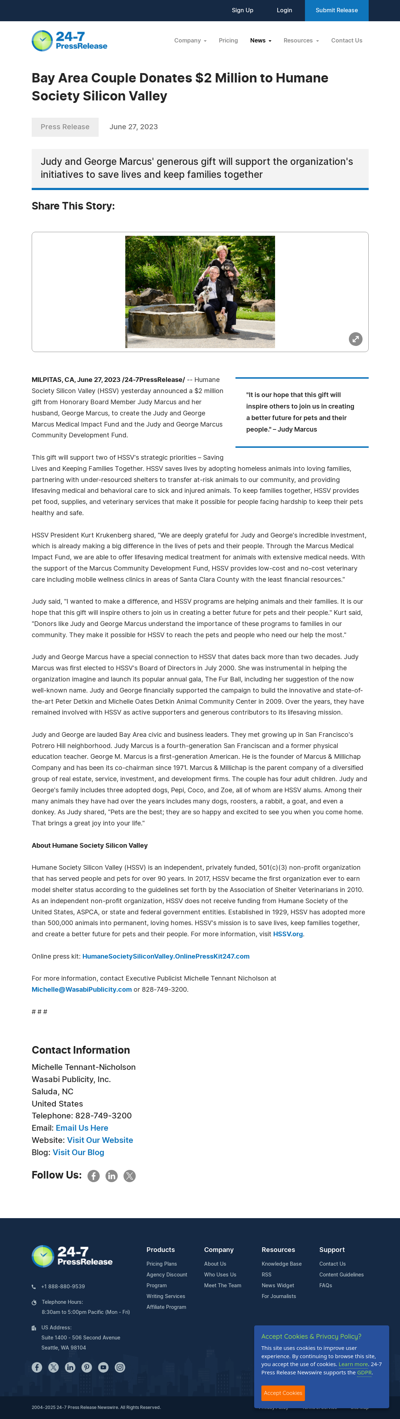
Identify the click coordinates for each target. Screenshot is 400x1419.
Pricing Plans (162, 1264)
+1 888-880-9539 (63, 1286)
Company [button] (188, 41)
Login (284, 10)
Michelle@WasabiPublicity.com (82, 990)
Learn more (353, 1364)
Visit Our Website (100, 1140)
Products (161, 1250)
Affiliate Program (166, 1307)
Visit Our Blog (78, 1153)
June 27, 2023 (133, 127)
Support (332, 1250)
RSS (266, 1275)
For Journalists (279, 1296)
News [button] (258, 41)
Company (219, 1250)
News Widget (278, 1285)
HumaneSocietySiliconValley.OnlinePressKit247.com (166, 957)
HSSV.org (288, 934)
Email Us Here (82, 1128)
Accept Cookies (283, 1392)
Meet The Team (222, 1285)
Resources (278, 1250)
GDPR (364, 1372)
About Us (215, 1264)
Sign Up (242, 10)
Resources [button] (299, 41)
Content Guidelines (341, 1275)
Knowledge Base (282, 1264)
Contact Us (347, 41)
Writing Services (166, 1296)
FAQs (325, 1285)
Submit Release (337, 10)
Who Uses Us (220, 1275)
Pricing (228, 41)
